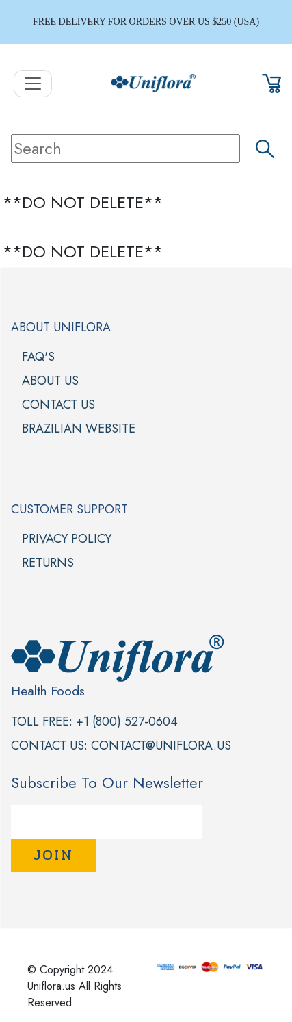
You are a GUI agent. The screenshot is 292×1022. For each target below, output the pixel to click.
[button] (271, 81)
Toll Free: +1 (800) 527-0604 (94, 721)
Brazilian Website (78, 428)
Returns (48, 563)
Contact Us (58, 404)
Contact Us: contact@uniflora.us (121, 745)
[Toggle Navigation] (33, 83)
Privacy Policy (66, 539)
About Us (50, 380)
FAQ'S (38, 357)
